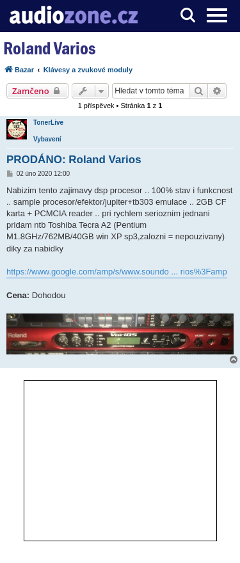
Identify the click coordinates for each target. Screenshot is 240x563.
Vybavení (47, 139)
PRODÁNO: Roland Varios (73, 160)
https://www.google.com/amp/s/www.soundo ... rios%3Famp (116, 271)
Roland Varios (49, 48)
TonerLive (48, 122)
